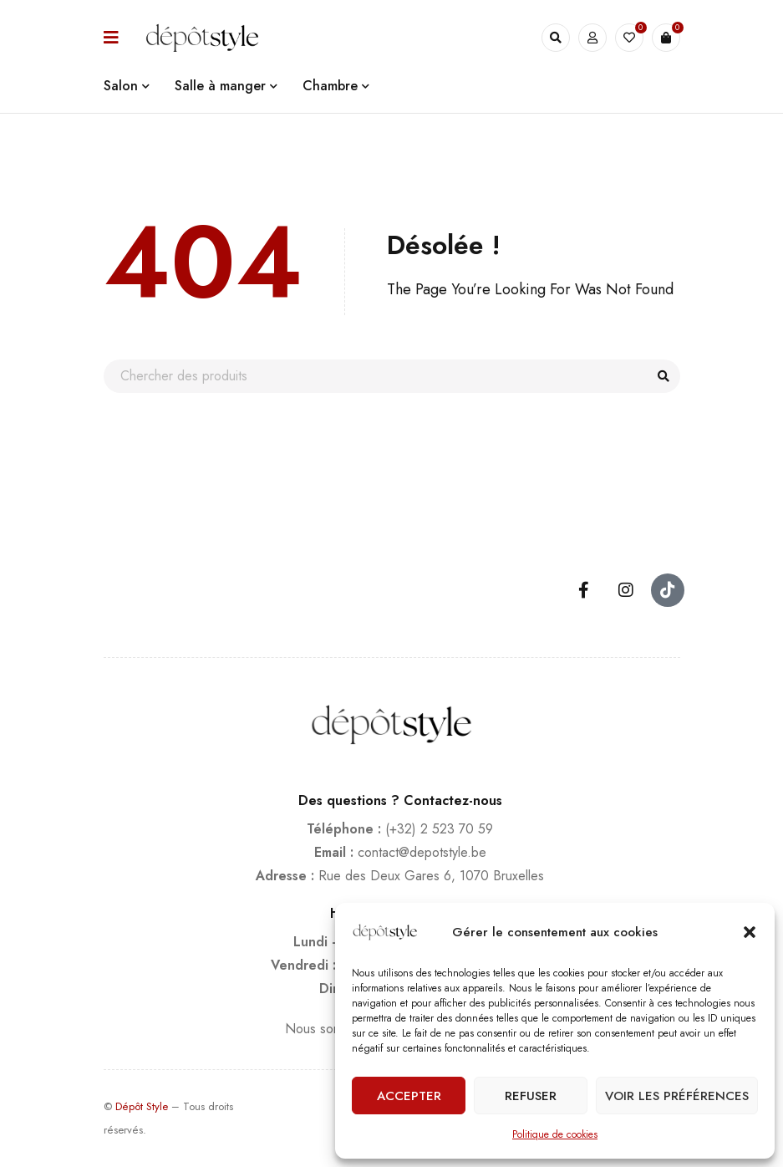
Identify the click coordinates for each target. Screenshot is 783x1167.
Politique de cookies (554, 1134)
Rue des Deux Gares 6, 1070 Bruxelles (431, 875)
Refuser (531, 1096)
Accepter (409, 1096)
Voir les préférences (677, 1096)
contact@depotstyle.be (422, 852)
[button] (749, 932)
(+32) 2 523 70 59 (439, 828)
